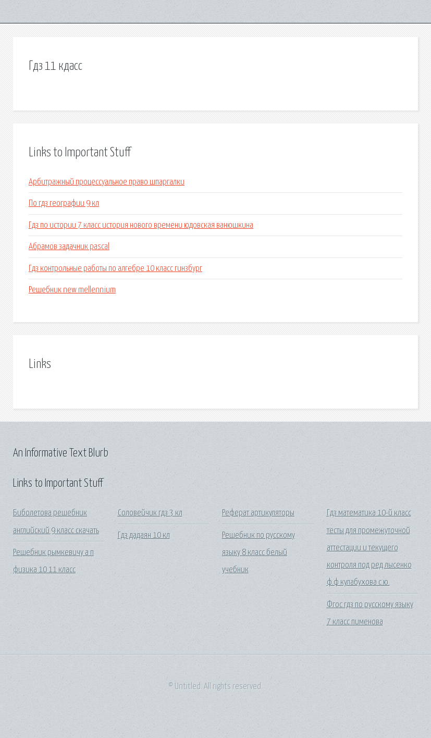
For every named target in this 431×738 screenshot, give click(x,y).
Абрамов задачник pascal (69, 246)
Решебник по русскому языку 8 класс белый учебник (258, 553)
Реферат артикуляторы (258, 513)
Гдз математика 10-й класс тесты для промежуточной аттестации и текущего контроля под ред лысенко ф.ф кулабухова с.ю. (369, 548)
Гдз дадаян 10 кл (144, 535)
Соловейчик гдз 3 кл (150, 513)
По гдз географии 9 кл (64, 203)
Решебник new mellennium (72, 290)
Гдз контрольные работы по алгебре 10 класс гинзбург (115, 268)
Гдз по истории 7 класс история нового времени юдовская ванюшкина (141, 225)
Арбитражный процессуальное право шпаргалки (106, 182)
